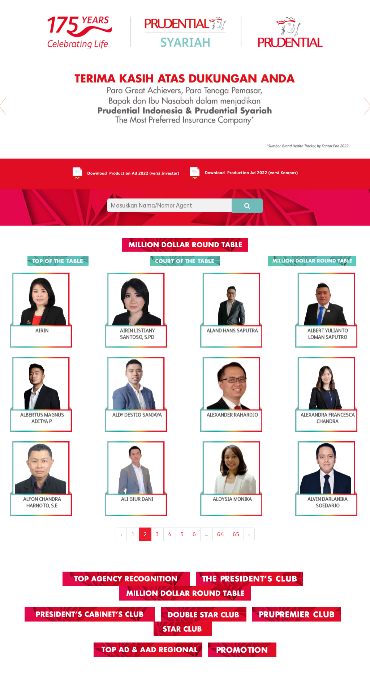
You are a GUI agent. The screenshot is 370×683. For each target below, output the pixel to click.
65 (236, 534)
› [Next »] (249, 534)
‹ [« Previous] (121, 534)
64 (220, 534)
